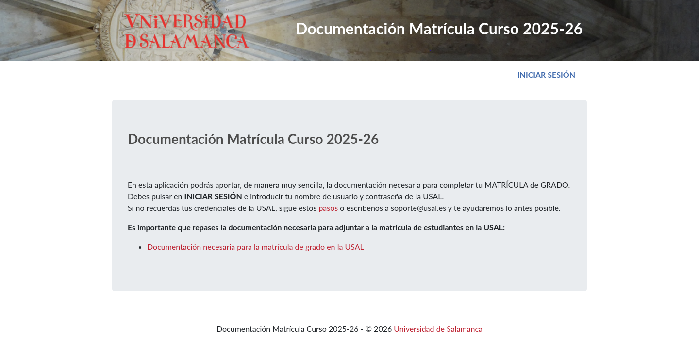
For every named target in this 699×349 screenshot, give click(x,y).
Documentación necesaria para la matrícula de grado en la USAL (255, 246)
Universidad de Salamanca (438, 328)
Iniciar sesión (548, 73)
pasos (328, 207)
